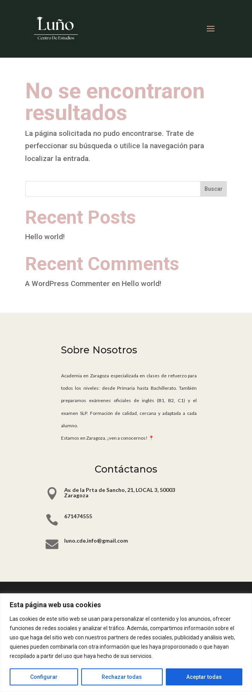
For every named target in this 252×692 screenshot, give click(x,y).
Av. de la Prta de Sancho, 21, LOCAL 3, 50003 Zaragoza (119, 492)
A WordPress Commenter (67, 283)
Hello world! (45, 236)
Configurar (44, 677)
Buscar (213, 189)
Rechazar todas (122, 677)
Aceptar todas (204, 677)
